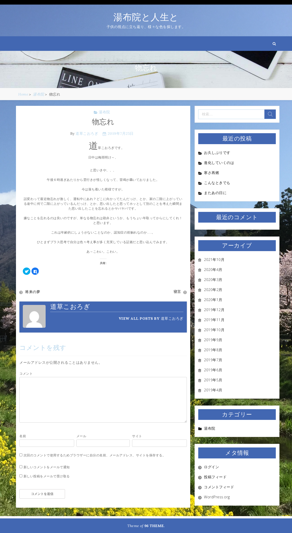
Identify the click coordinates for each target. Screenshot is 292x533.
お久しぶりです (217, 152)
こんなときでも (217, 182)
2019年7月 (213, 359)
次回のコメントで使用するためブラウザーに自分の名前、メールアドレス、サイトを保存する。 (94, 455)
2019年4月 (213, 390)
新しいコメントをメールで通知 (46, 467)
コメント (26, 373)
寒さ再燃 (211, 172)
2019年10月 (214, 329)
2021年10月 (214, 259)
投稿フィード (215, 476)
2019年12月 (214, 309)
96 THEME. (154, 525)
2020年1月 (213, 299)
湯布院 (104, 112)
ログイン (211, 466)
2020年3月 (213, 279)
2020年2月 (213, 289)
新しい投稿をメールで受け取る (46, 476)
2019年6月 (213, 369)
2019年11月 (214, 319)
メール (81, 436)
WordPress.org (217, 496)
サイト (137, 436)
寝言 (177, 291)
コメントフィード (219, 486)
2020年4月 (213, 269)
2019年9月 (213, 339)
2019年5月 (213, 379)
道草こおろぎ (87, 133)
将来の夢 (32, 291)
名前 (22, 436)
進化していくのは (219, 162)
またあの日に (215, 192)
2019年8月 (213, 349)
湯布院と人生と (146, 17)
